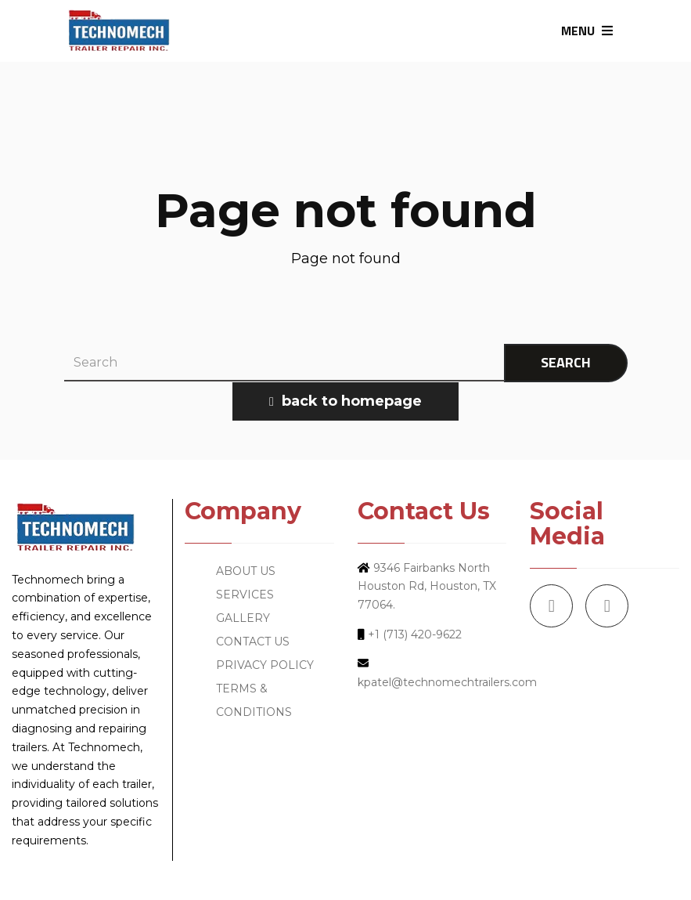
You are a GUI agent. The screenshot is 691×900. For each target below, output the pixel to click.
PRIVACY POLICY (265, 665)
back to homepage (345, 401)
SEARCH (566, 362)
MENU (587, 30)
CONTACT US (253, 641)
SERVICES (245, 594)
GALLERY (243, 618)
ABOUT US (245, 571)
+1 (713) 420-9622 (415, 634)
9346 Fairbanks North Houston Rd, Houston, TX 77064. (427, 587)
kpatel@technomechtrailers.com (447, 682)
